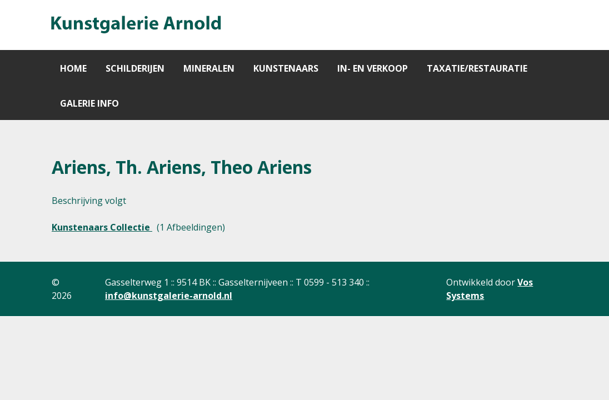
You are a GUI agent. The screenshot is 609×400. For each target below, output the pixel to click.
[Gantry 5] (135, 25)
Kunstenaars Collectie (102, 227)
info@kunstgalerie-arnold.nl (168, 295)
